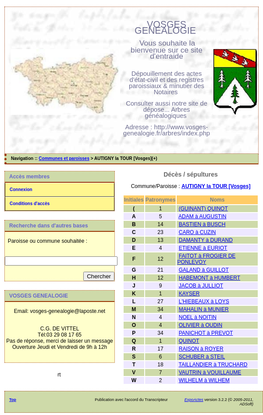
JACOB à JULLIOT (201, 286)
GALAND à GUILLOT (204, 270)
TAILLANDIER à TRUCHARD (213, 365)
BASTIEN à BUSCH (202, 224)
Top (12, 399)
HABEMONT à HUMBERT (209, 278)
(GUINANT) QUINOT (203, 209)
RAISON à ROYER (201, 349)
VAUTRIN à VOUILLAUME (210, 372)
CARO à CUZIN (197, 232)
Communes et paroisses (64, 158)
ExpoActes (194, 399)
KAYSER (189, 294)
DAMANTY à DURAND (206, 240)
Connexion (21, 189)
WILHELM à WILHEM (204, 380)
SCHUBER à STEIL (202, 357)
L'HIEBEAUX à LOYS (204, 301)
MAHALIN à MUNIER (204, 309)
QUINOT (189, 341)
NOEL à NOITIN (198, 317)
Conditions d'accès (30, 203)
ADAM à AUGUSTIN (202, 216)
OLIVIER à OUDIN (200, 325)
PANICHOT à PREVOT (206, 333)
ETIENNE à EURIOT (203, 248)
